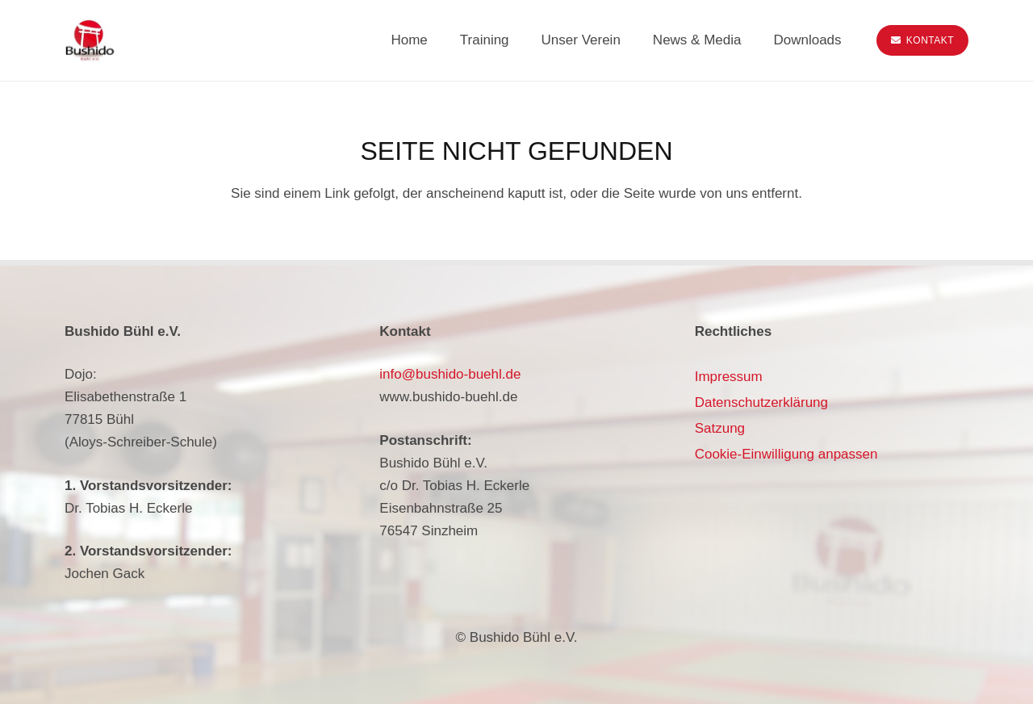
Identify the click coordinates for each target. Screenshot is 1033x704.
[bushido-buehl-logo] (90, 41)
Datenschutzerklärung (761, 402)
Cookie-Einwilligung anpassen (786, 454)
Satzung (720, 428)
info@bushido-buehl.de (450, 374)
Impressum (729, 376)
